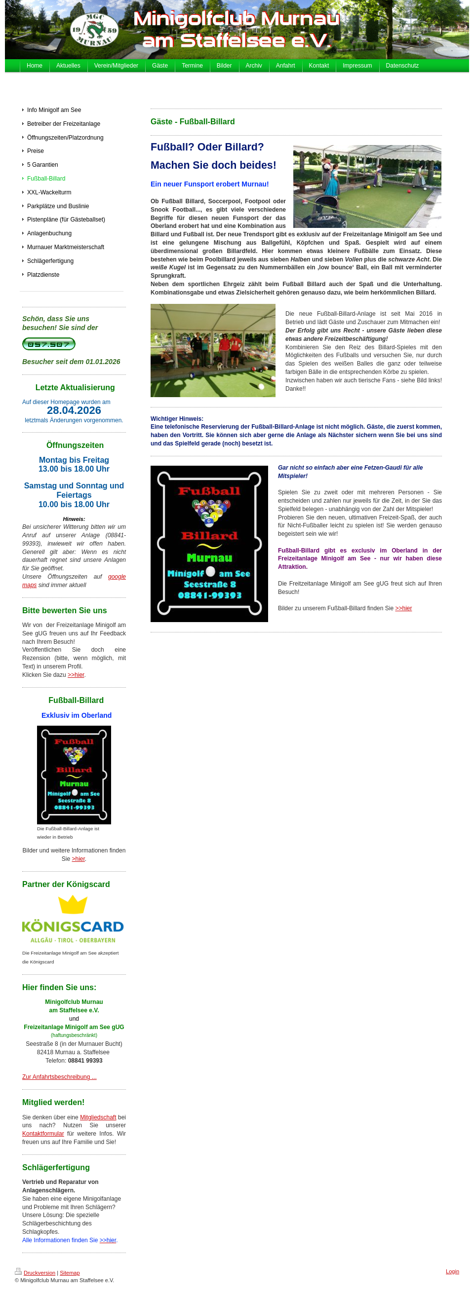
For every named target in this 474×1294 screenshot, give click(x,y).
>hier (78, 858)
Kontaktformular (43, 1133)
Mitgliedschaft (98, 1117)
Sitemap (69, 1273)
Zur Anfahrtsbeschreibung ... (59, 1076)
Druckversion (35, 1273)
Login (452, 1271)
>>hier (76, 674)
